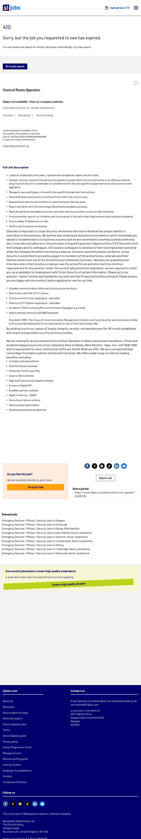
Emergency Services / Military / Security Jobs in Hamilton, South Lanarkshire (45, 536)
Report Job (105, 478)
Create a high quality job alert (69, 584)
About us (8, 700)
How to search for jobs (15, 712)
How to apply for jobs (14, 724)
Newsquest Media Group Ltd (18, 821)
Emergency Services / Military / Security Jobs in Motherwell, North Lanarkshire (45, 553)
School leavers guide (14, 735)
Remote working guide (15, 758)
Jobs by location (12, 764)
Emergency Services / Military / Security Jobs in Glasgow (33, 520)
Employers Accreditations (17, 770)
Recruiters (9, 706)
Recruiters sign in (13, 718)
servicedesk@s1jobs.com (84, 704)
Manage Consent (12, 753)
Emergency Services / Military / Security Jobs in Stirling (33, 545)
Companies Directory (14, 782)
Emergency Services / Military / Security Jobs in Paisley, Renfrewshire (40, 528)
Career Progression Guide (17, 747)
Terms (6, 729)
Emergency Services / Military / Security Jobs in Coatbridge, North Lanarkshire (46, 549)
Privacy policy (10, 741)
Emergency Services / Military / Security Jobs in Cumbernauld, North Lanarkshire (47, 540)
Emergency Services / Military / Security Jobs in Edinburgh (34, 524)
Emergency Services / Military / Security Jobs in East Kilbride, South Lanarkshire (47, 532)
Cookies (7, 776)
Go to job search (15, 66)
